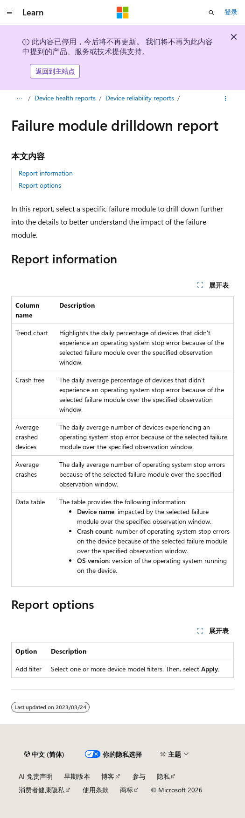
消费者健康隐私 (41, 789)
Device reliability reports (139, 97)
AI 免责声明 (36, 776)
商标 (126, 789)
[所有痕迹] (19, 98)
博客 (107, 776)
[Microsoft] (123, 13)
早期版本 (77, 776)
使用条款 (96, 789)
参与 (139, 776)
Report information (46, 173)
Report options (40, 185)
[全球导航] (9, 12)
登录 (231, 11)
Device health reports (65, 97)
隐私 (163, 776)
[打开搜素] (211, 12)
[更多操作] (225, 98)
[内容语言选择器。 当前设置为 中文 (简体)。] (44, 754)
